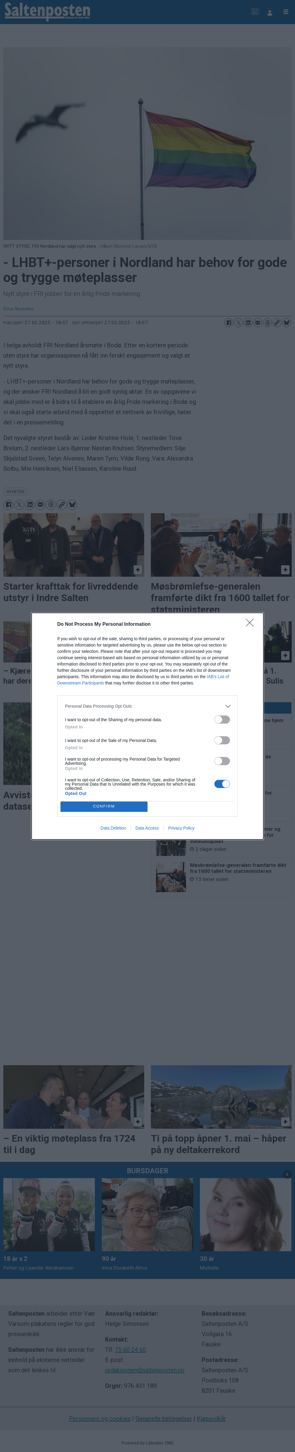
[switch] (222, 719)
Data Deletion (113, 828)
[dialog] (147, 726)
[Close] (251, 624)
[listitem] (147, 706)
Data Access (147, 828)
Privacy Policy (181, 828)
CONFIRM (104, 806)
